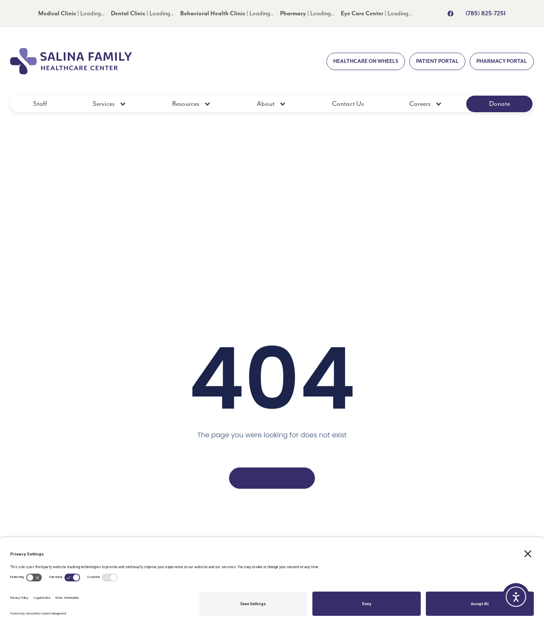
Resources (191, 104)
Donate (499, 104)
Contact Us (348, 104)
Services (110, 104)
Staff (40, 104)
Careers (425, 104)
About (271, 104)
